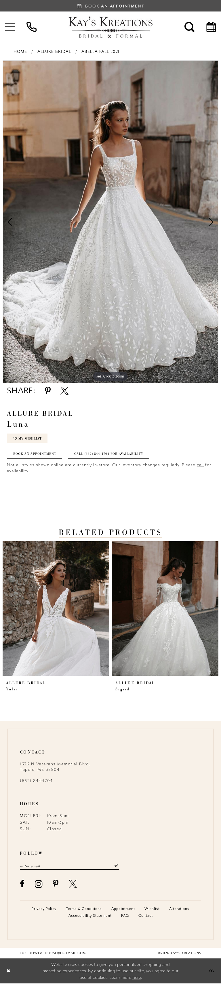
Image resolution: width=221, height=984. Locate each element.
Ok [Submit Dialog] (212, 971)
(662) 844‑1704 (36, 781)
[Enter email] (70, 866)
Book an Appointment (34, 454)
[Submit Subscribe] (117, 866)
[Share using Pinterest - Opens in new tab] (48, 391)
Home (20, 51)
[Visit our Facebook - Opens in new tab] (22, 884)
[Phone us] (31, 26)
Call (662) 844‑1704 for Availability (109, 454)
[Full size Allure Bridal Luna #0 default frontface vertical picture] (110, 222)
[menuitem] (31, 26)
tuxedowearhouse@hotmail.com (53, 953)
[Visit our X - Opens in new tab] (73, 884)
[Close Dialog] (8, 971)
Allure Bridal (54, 51)
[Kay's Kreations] (110, 27)
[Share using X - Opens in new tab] (64, 391)
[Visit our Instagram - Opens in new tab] (39, 884)
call (200, 465)
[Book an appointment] (110, 5)
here (136, 977)
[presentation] (56, 609)
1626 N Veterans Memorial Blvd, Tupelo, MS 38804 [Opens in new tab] (55, 767)
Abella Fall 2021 (100, 51)
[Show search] (189, 26)
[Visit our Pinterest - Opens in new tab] (56, 884)
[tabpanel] (110, 222)
